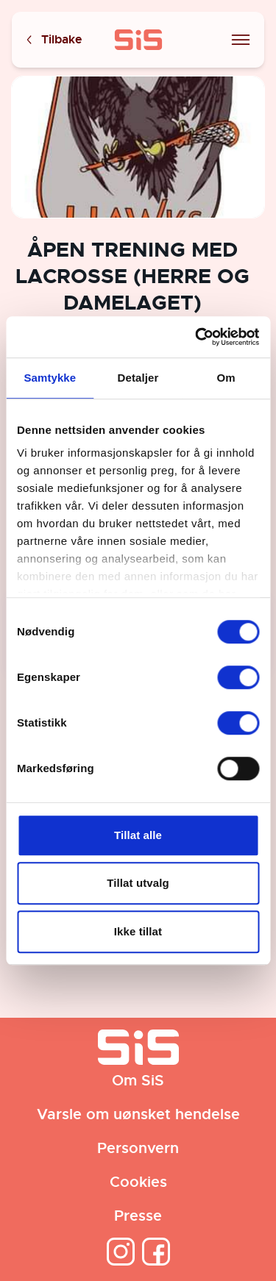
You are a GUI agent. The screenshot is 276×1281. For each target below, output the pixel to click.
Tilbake (53, 40)
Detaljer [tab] (138, 377)
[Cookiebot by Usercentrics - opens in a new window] (196, 336)
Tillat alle (138, 835)
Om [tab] (226, 377)
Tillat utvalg (138, 883)
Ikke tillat (138, 931)
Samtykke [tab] (50, 377)
